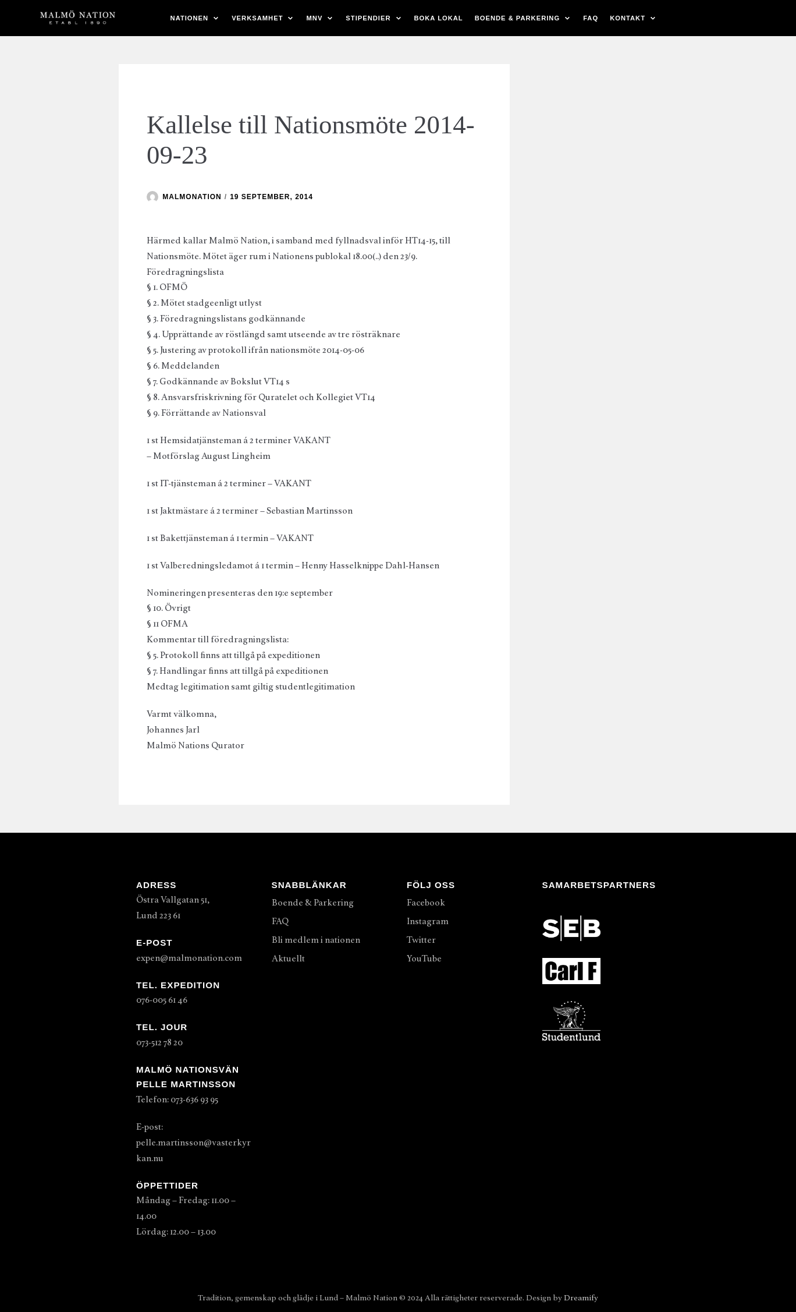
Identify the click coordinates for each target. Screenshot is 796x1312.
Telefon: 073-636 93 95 (177, 1099)
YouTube (424, 958)
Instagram (428, 921)
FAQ (590, 18)
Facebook (426, 902)
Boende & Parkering (313, 902)
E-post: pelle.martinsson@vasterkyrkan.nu (193, 1143)
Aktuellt (288, 958)
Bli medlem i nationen (316, 940)
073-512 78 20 (159, 1042)
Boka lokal (438, 18)
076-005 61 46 (161, 1000)
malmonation (191, 197)
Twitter (421, 940)
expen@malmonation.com (189, 958)
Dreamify (581, 1297)
